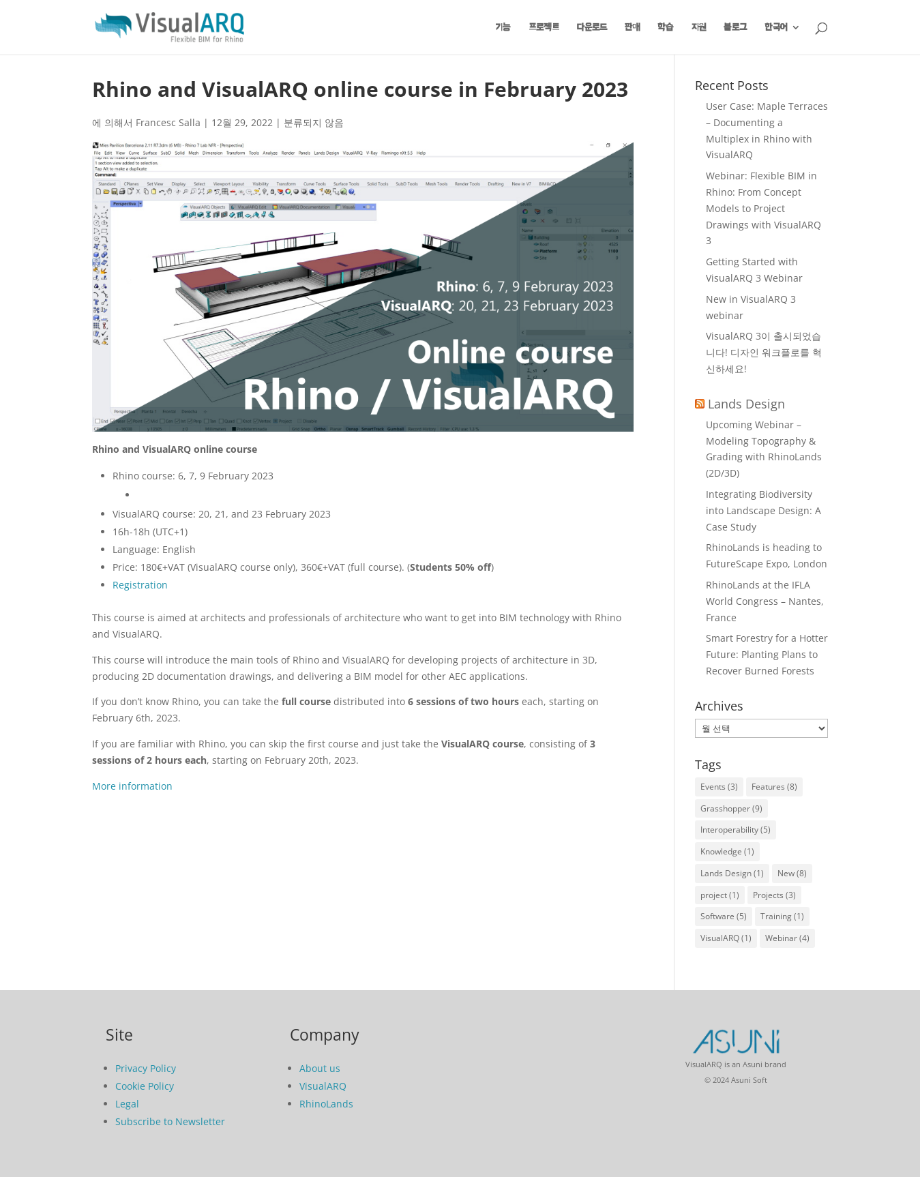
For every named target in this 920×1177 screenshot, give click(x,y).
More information (132, 785)
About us (319, 1068)
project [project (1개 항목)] (719, 895)
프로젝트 (544, 27)
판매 (632, 27)
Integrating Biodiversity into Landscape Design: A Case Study (763, 510)
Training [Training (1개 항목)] (782, 916)
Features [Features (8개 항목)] (774, 786)
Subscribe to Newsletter (170, 1121)
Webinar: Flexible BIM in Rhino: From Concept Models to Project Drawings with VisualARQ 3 (763, 208)
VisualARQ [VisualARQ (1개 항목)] (726, 938)
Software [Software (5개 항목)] (723, 916)
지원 (699, 27)
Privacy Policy (145, 1068)
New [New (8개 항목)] (792, 873)
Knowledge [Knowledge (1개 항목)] (727, 851)
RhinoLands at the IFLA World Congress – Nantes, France (765, 601)
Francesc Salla (168, 122)
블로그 (735, 27)
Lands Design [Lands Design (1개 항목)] (732, 873)
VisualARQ (322, 1085)
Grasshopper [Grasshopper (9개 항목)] (731, 808)
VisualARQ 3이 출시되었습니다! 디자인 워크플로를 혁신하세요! (764, 352)
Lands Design (746, 404)
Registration (140, 584)
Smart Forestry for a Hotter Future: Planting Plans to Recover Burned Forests (767, 654)
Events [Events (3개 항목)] (719, 786)
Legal (127, 1103)
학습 (665, 27)
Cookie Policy (144, 1085)
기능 (503, 27)
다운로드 (592, 27)
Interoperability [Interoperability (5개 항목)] (735, 829)
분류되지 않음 (314, 122)
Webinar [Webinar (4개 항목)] (787, 938)
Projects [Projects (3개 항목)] (774, 895)
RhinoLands (326, 1103)
